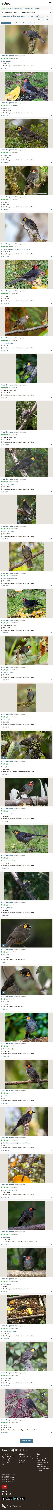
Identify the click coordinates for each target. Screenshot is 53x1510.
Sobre (39, 1454)
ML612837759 (5, 868)
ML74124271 (4, 492)
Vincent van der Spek (9, 860)
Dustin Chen (6, 1237)
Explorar (5, 1454)
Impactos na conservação (26, 1459)
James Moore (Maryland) (10, 578)
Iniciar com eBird (41, 1466)
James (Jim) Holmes (8, 484)
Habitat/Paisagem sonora (14, 8)
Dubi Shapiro (7, 61)
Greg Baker (6, 767)
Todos (37, 8)
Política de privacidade (8, 1479)
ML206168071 (5, 162)
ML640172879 (5, 256)
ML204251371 (5, 350)
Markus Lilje (6, 202)
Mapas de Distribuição (8, 1457)
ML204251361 (5, 680)
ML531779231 (5, 1244)
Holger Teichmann (8, 343)
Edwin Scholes (7, 955)
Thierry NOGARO (8, 908)
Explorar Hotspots (7, 1461)
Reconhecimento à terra (8, 1474)
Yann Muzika (6, 1096)
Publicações (22, 1461)
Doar (4, 1486)
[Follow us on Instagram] (10, 1494)
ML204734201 (5, 1385)
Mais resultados (26, 1440)
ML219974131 (5, 1291)
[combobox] (26, 12)
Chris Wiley (6, 108)
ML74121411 (4, 821)
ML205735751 (5, 397)
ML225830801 (5, 915)
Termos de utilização (7, 1481)
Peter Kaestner (7, 1284)
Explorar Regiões (6, 1459)
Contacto (39, 1470)
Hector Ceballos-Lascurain (10, 1331)
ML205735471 (5, 445)
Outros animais (28, 8)
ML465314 (4, 962)
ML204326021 (5, 303)
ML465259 (4, 1009)
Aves (3, 8)
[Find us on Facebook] (3, 1494)
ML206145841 (5, 209)
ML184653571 (5, 1432)
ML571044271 (5, 68)
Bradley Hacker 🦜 (8, 1049)
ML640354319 (5, 1103)
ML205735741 (5, 633)
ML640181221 (5, 1150)
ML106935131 (5, 1056)
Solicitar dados (23, 1463)
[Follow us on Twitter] (6, 1494)
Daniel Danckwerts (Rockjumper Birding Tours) (16, 249)
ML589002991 (5, 586)
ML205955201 (5, 1338)
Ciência (22, 1454)
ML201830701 (5, 774)
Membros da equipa (42, 1462)
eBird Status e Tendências (26, 1457)
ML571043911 (5, 727)
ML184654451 (5, 115)
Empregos (40, 1464)
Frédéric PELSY (7, 155)
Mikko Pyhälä (7, 1378)
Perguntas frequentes (43, 1468)
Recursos (39, 1457)
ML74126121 (4, 539)
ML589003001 (5, 1197)
